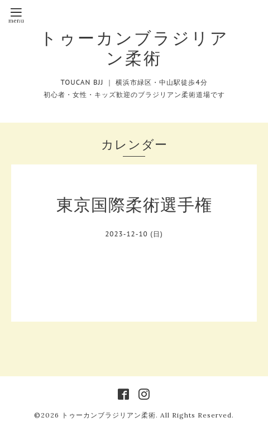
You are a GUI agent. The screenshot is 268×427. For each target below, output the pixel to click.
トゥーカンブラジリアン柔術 (134, 48)
